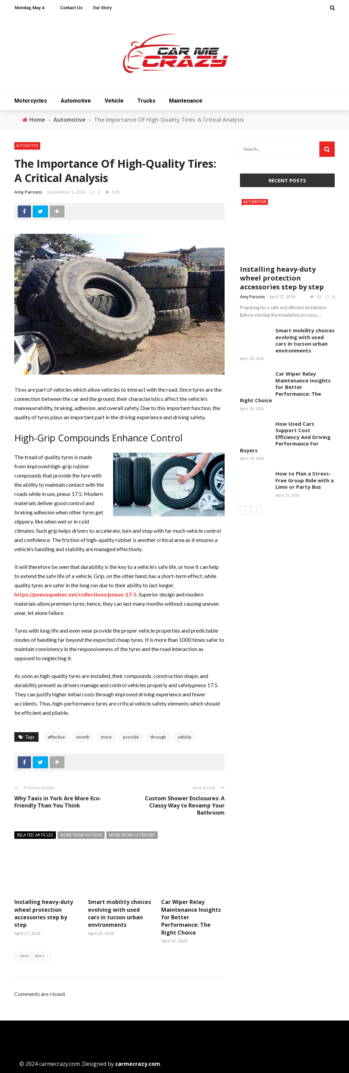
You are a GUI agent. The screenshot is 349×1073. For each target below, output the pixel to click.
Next (41, 956)
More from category (132, 835)
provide (131, 737)
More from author (81, 835)
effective (56, 737)
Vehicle (114, 100)
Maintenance (185, 100)
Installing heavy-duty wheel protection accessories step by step (43, 913)
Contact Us (71, 7)
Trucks (146, 100)
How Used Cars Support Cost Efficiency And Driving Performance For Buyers (285, 437)
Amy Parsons (28, 192)
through (158, 737)
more (106, 737)
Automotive (76, 100)
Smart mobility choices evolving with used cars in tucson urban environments (119, 913)
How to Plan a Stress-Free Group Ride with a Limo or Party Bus (304, 480)
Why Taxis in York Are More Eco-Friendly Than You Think (57, 802)
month (82, 737)
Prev (22, 956)
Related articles (35, 835)
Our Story (102, 7)
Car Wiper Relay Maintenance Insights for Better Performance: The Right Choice (285, 387)
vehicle (184, 737)
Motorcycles (30, 100)
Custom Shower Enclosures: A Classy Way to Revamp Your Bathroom (185, 805)
